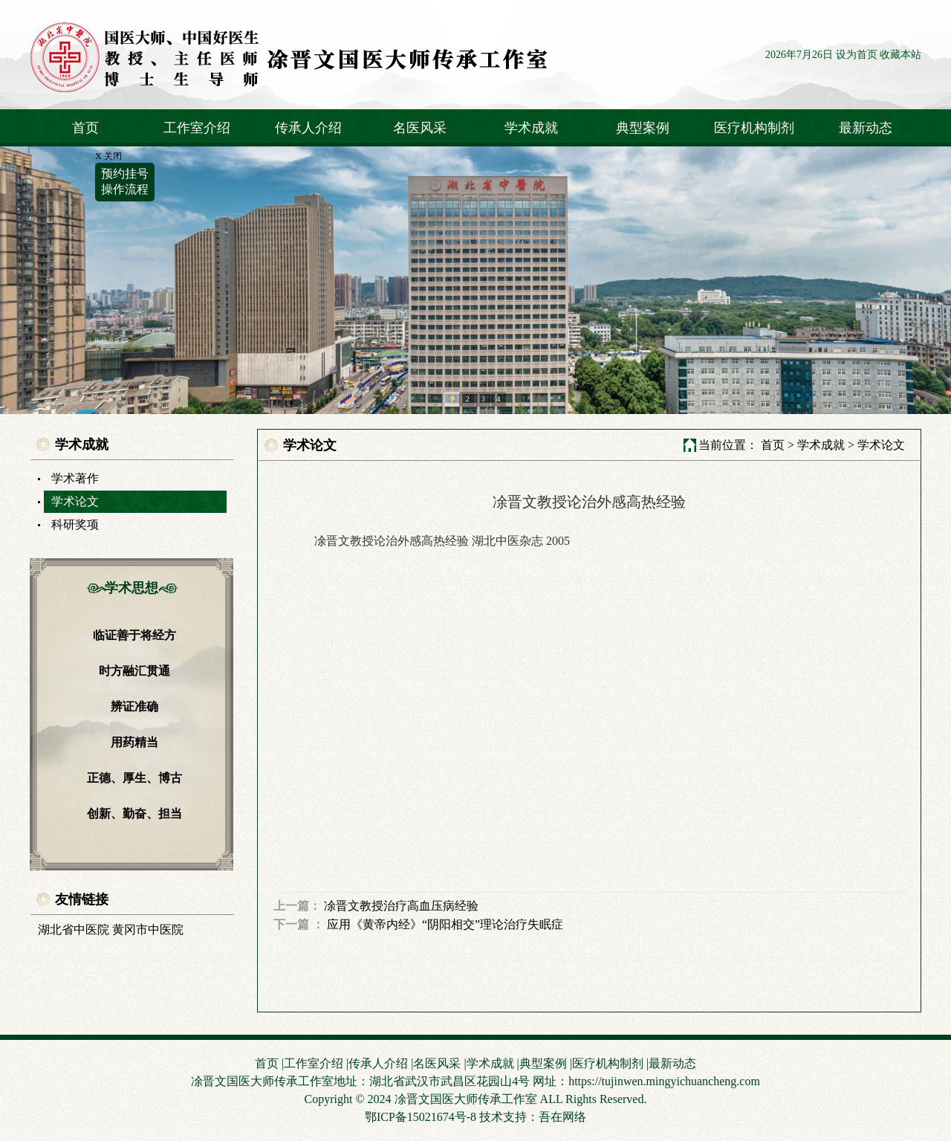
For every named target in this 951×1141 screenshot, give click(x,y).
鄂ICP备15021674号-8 (420, 1117)
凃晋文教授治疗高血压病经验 (401, 905)
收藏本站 (900, 54)
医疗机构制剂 (754, 127)
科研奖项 (75, 524)
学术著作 (75, 478)
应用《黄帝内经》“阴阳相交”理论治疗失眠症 (445, 924)
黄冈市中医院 (148, 929)
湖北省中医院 (73, 929)
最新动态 (865, 127)
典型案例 (642, 127)
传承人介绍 (308, 127)
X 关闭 (108, 156)
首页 (85, 127)
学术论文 (75, 501)
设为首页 (856, 54)
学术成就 (531, 127)
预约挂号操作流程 (125, 181)
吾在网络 (562, 1117)
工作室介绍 (196, 127)
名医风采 (420, 127)
